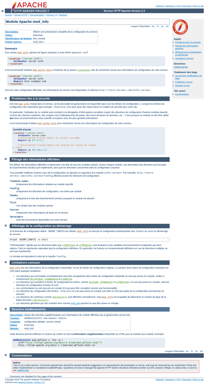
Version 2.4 (52, 15)
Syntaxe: (15, 318)
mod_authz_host (42, 70)
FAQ (178, 6)
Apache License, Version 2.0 (31, 382)
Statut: (9, 35)
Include (93, 282)
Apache (8, 15)
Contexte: (15, 321)
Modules (160, 6)
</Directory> (40, 300)
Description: (12, 32)
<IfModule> (85, 245)
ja (162, 26)
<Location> (84, 70)
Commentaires (182, 94)
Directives (170, 6)
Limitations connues (184, 58)
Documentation (37, 15)
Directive (18, 309)
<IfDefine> (69, 245)
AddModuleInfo (181, 67)
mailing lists (23, 370)
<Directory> (59, 297)
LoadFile (66, 279)
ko (167, 26)
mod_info (23, 52)
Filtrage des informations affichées (36, 159)
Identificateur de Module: (18, 38)
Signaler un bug (182, 85)
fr (158, 26)
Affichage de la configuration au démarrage (41, 225)
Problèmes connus (183, 82)
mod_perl (75, 303)
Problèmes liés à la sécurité (188, 42)
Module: (14, 328)
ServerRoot (36, 279)
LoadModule (51, 279)
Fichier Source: (13, 42)
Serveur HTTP (21, 15)
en (153, 26)
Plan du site (198, 6)
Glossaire (186, 6)
